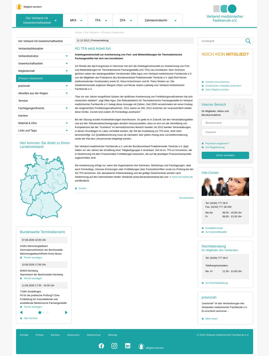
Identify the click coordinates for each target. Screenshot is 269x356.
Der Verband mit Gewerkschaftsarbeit (37, 20)
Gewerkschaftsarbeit (30, 63)
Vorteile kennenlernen (218, 81)
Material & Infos (27, 123)
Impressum (73, 334)
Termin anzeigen (33, 257)
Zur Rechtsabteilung (217, 282)
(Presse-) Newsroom (113, 32)
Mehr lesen (212, 318)
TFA (98, 20)
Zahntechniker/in (156, 20)
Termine (23, 100)
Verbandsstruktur (28, 56)
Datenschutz (94, 334)
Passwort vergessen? (217, 143)
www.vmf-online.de (182, 176)
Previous (21, 312)
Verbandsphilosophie (30, 48)
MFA (73, 20)
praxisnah (209, 297)
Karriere (23, 115)
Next (66, 312)
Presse (39, 334)
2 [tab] (44, 313)
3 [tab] (48, 313)
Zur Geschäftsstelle (216, 231)
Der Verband (92, 32)
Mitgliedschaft (26, 70)
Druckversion (186, 197)
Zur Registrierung (215, 147)
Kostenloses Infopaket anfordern (223, 85)
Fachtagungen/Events (31, 108)
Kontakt (24, 334)
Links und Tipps (27, 130)
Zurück (82, 188)
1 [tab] (40, 313)
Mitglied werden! (33, 6)
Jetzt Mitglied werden (217, 89)
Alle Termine (30, 318)
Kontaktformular (214, 228)
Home (78, 32)
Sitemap (112, 334)
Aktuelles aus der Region (33, 93)
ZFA (122, 20)
